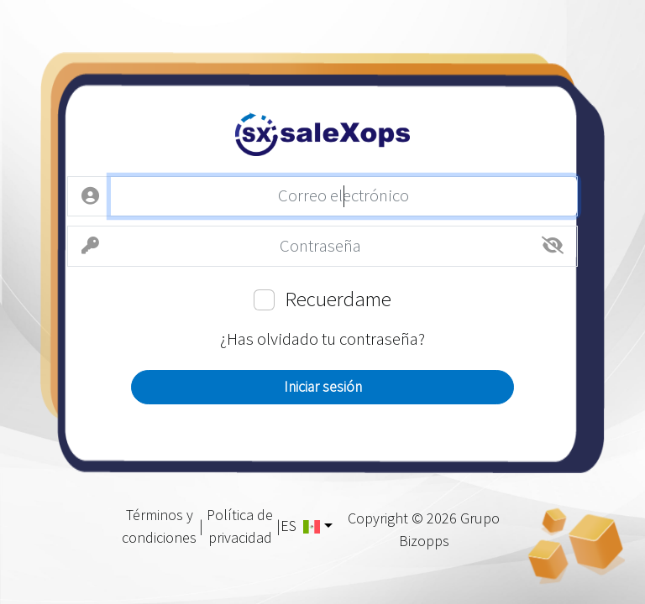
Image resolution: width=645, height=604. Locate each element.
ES (300, 525)
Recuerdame (338, 298)
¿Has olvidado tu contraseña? (322, 339)
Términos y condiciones (159, 526)
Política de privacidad (240, 526)
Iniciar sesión (323, 387)
